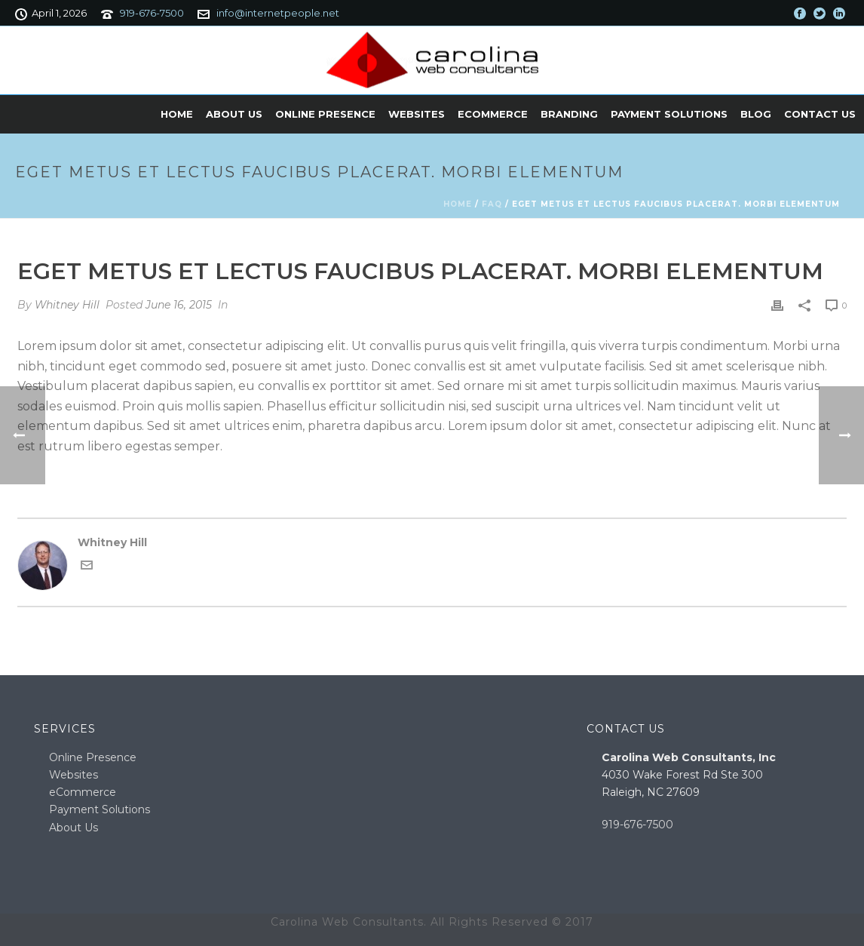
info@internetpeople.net (277, 13)
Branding (569, 114)
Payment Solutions (669, 114)
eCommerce (493, 114)
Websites (416, 114)
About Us (234, 114)
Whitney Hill (67, 305)
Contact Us (820, 114)
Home (177, 114)
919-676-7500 (152, 13)
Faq (492, 204)
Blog (755, 114)
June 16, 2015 (179, 305)
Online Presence (325, 114)
